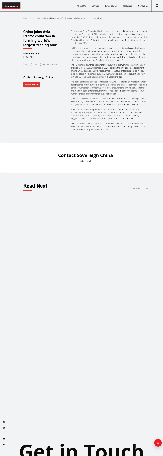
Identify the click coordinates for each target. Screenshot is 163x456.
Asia (26, 64)
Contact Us (143, 6)
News (56, 64)
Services (95, 6)
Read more (16, 264)
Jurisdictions (111, 6)
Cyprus (14, 248)
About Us (81, 6)
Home (25, 18)
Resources (127, 6)
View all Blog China (139, 188)
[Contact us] (158, 443)
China (35, 64)
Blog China (43, 18)
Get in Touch (31, 84)
